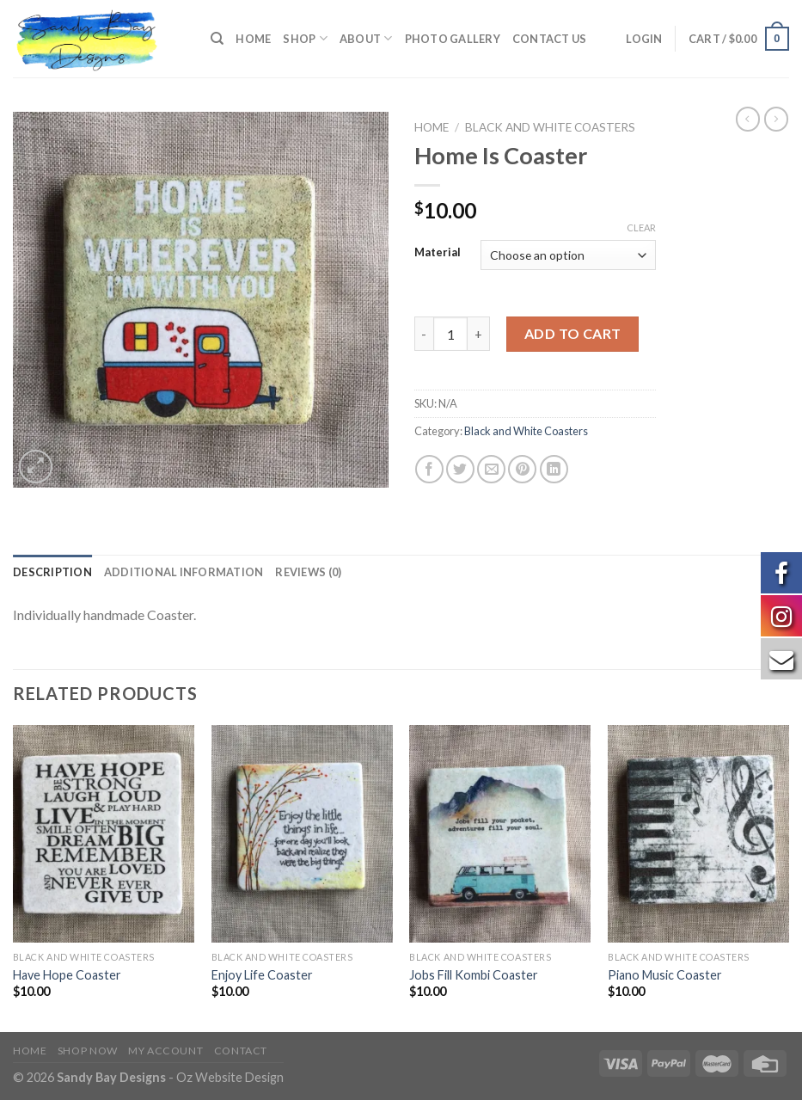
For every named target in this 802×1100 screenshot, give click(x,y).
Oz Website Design (230, 1077)
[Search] (217, 38)
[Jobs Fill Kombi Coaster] (500, 834)
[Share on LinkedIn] (554, 469)
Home (253, 39)
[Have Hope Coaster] (103, 834)
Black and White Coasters (550, 127)
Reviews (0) (308, 572)
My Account (165, 1050)
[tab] (52, 572)
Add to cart (572, 333)
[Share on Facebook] (429, 469)
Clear (641, 227)
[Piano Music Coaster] (698, 834)
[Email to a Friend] (491, 469)
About (366, 38)
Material (437, 253)
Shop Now (88, 1050)
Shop (305, 38)
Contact (240, 1050)
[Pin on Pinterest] (522, 469)
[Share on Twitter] (460, 469)
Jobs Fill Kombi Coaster (473, 975)
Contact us (549, 39)
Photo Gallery (452, 39)
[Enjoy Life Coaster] (302, 834)
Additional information (184, 572)
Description (52, 572)
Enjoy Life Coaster (262, 975)
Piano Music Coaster (665, 975)
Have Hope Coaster (67, 975)
